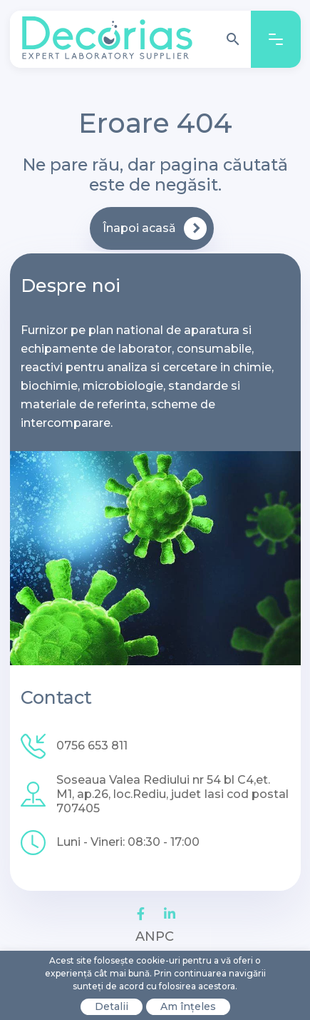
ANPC (154, 936)
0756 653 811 (92, 745)
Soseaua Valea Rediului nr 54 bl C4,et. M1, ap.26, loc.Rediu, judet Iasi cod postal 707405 (172, 794)
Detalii (111, 1006)
